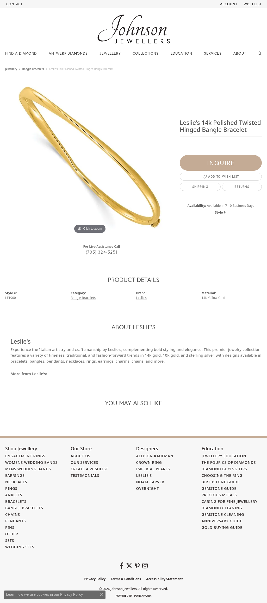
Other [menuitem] (11, 533)
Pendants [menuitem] (15, 520)
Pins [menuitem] (9, 527)
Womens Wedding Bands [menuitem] (31, 462)
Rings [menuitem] (11, 488)
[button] (228, 4)
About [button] (239, 53)
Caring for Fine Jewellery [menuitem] (230, 501)
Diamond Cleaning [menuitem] (222, 507)
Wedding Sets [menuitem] (19, 546)
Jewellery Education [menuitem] (224, 455)
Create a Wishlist (89, 468)
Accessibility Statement (164, 579)
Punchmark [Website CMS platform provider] (143, 596)
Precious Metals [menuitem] (219, 494)
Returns (241, 187)
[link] (14, 4)
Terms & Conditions (126, 579)
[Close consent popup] (101, 594)
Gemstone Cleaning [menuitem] (223, 514)
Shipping (200, 187)
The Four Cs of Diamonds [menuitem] (229, 462)
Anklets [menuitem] (13, 494)
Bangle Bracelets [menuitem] (24, 507)
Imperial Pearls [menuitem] (153, 468)
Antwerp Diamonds (68, 53)
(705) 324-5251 (101, 252)
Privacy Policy (95, 579)
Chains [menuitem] (12, 514)
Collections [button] (146, 53)
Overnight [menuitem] (147, 488)
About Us (80, 455)
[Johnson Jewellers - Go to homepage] (133, 29)
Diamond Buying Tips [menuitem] (224, 468)
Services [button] (212, 53)
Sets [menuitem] (9, 540)
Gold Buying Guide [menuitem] (222, 527)
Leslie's (141, 298)
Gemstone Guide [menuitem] (219, 488)
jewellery (11, 69)
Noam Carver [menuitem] (150, 481)
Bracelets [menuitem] (16, 501)
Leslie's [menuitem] (144, 475)
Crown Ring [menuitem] (149, 462)
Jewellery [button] (110, 53)
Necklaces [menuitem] (16, 481)
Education (181, 53)
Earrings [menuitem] (15, 475)
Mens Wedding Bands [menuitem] (28, 468)
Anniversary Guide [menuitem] (222, 520)
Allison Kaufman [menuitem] (154, 455)
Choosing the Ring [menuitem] (222, 475)
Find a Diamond (21, 53)
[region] (90, 157)
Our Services (84, 462)
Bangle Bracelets (33, 69)
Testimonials (85, 475)
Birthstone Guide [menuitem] (221, 481)
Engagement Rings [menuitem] (25, 455)
